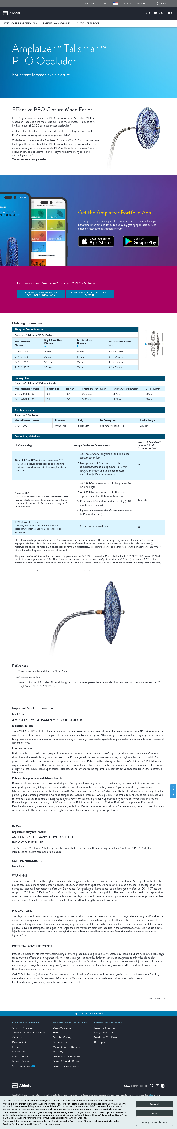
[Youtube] (157, 1086)
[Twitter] (152, 1086)
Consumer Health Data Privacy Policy (29, 1032)
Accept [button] (154, 1104)
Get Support (99, 1042)
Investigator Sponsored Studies (66, 1056)
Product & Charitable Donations (67, 1061)
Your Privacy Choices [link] (23, 1065)
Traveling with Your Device (105, 1037)
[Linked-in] (163, 1086)
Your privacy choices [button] (155, 1122)
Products (57, 1032)
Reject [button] (155, 1113)
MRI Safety (58, 1051)
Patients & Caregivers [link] (56, 23)
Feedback (173, 791)
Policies (15, 1046)
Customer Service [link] (88, 23)
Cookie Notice (19, 1124)
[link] (25, 1023)
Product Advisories (20, 1056)
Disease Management (62, 1027)
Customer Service (20, 1042)
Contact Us (17, 1037)
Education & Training (62, 1037)
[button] (158, 3)
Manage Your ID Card (103, 1032)
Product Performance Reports (66, 1065)
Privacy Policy (18, 1051)
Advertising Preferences (22, 1027)
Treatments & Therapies (104, 1027)
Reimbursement (60, 1042)
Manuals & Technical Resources (66, 1046)
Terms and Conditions (21, 1061)
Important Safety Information (88, 1013)
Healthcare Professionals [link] (19, 23)
